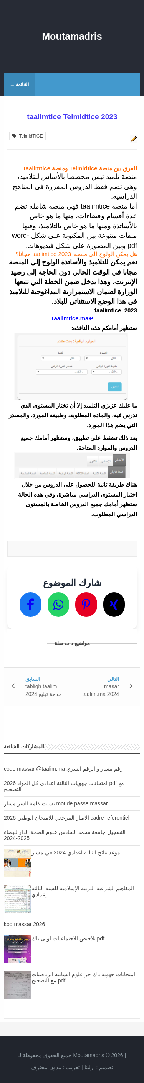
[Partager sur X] (114, 604)
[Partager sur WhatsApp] (59, 604)
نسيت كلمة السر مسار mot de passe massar (56, 803)
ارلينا (89, 1067)
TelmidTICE (27, 136)
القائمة (19, 84)
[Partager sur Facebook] (30, 604)
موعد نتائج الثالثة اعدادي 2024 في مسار (76, 852)
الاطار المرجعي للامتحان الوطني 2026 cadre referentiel (66, 818)
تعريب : (55, 1067)
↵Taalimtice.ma (72, 318)
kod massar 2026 (24, 924)
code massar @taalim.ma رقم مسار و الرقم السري (63, 769)
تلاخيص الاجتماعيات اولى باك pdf (67, 938)
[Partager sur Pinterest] (86, 604)
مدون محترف (46, 1067)
